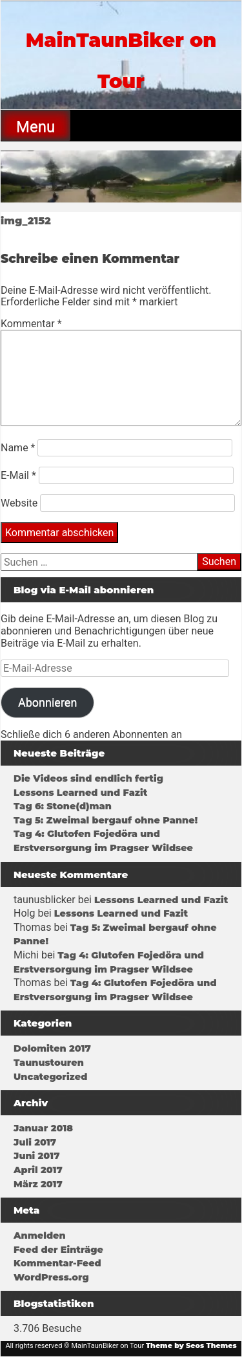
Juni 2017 (36, 1156)
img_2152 (26, 221)
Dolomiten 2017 (52, 1048)
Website (19, 503)
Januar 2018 (43, 1128)
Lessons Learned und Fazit (80, 792)
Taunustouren (49, 1062)
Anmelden (40, 1235)
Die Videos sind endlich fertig (88, 778)
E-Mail (18, 475)
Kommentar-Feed (57, 1263)
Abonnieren (47, 702)
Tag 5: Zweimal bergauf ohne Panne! (105, 820)
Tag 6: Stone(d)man (63, 806)
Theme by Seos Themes (191, 1345)
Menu (35, 127)
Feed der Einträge (58, 1249)
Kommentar (31, 324)
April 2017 (38, 1170)
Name (18, 448)
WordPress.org (51, 1277)
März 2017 (38, 1184)
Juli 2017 (35, 1142)
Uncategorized (50, 1077)
